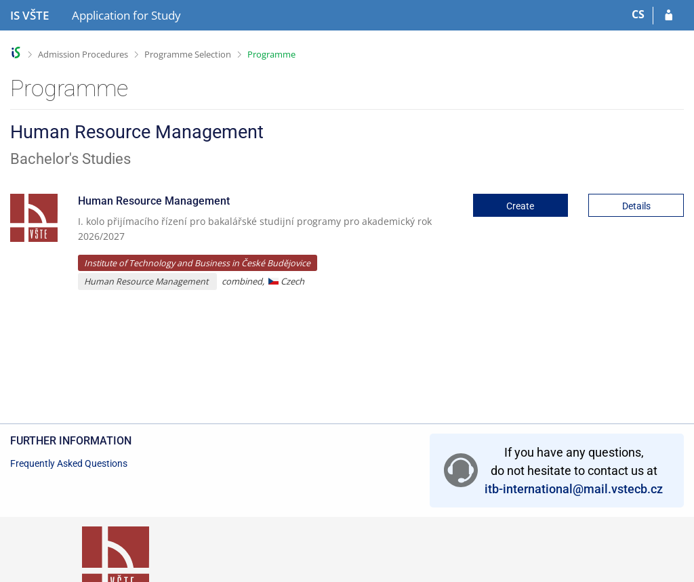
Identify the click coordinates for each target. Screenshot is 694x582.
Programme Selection (187, 54)
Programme (271, 54)
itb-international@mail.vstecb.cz (574, 489)
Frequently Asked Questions (68, 463)
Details (636, 206)
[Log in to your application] (668, 15)
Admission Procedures (83, 54)
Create (520, 206)
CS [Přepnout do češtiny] (638, 14)
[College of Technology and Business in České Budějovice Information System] (29, 15)
